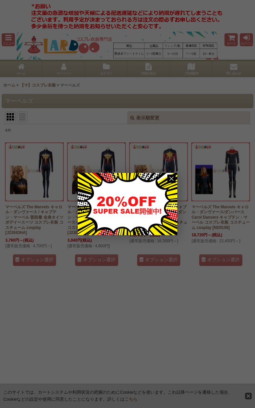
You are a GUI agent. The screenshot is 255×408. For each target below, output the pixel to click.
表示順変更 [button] (144, 117)
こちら (131, 399)
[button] (8, 39)
